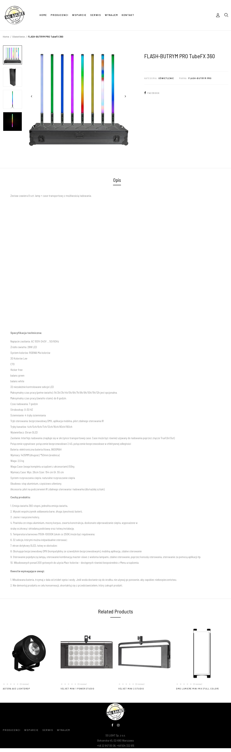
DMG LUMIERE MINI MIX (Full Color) (197, 688)
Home (6, 36)
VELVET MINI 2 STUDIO (131, 688)
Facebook (152, 93)
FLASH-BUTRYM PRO (199, 78)
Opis (117, 180)
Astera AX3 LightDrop (16, 688)
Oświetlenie (18, 36)
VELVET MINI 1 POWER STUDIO (77, 688)
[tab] (117, 180)
